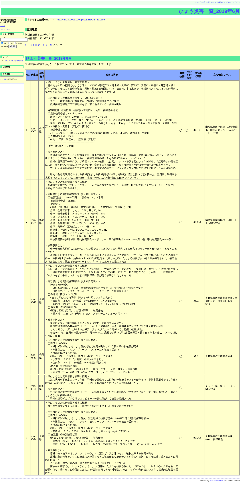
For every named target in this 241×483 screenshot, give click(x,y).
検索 (219, 2)
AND (5, 43)
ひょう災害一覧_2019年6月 (209, 11)
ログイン (236, 2)
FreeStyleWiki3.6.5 (217, 480)
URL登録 (3, 79)
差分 (203, 2)
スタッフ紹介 (5, 29)
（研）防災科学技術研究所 (13, 60)
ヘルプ (224, 2)
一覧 (208, 2)
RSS (229, 2)
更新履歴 (32, 29)
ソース (213, 2)
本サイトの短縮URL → (42, 19)
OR (12, 43)
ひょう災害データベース (38, 45)
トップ (198, 2)
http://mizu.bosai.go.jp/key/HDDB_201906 (81, 19)
